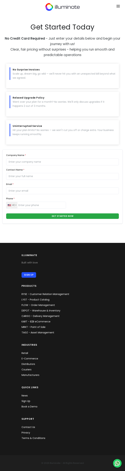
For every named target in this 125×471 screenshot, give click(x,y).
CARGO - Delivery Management (41, 316)
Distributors (28, 364)
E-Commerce (30, 358)
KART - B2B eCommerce (36, 321)
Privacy (26, 432)
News (25, 395)
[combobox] (11, 205)
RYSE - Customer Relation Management (45, 294)
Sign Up (29, 274)
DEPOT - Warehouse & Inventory (41, 310)
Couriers (26, 369)
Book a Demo (29, 406)
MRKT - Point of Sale (33, 327)
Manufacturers (30, 375)
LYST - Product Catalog (35, 299)
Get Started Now (63, 216)
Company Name (16, 155)
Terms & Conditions (33, 438)
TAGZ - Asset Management (38, 332)
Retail (25, 353)
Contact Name (15, 169)
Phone (10, 198)
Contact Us (28, 427)
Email (10, 184)
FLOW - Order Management (38, 305)
